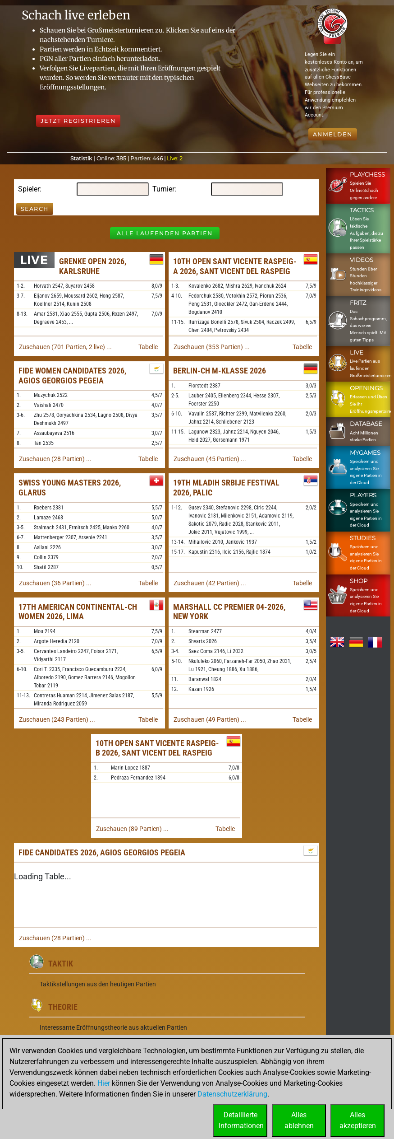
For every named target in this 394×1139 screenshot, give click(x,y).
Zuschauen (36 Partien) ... (55, 583)
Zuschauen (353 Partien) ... (212, 346)
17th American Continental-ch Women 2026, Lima (77, 611)
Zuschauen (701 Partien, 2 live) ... (65, 346)
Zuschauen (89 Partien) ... (132, 828)
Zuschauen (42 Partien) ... (210, 583)
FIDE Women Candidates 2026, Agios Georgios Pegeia (72, 375)
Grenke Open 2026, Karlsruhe (92, 266)
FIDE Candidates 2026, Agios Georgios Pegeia (101, 852)
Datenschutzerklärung (232, 1094)
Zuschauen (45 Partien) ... (210, 458)
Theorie (63, 1007)
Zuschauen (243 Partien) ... (57, 719)
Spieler (29, 189)
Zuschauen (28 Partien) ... (55, 458)
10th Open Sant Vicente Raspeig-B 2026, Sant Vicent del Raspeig (157, 748)
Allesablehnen (299, 1120)
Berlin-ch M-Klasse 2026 (219, 370)
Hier (103, 1083)
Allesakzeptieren (357, 1120)
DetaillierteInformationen (241, 1120)
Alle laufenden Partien (165, 233)
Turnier (163, 189)
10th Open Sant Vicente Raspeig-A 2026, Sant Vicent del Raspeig (235, 266)
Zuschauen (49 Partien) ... (210, 719)
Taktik (60, 963)
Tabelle (148, 346)
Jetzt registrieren (78, 120)
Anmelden (333, 134)
